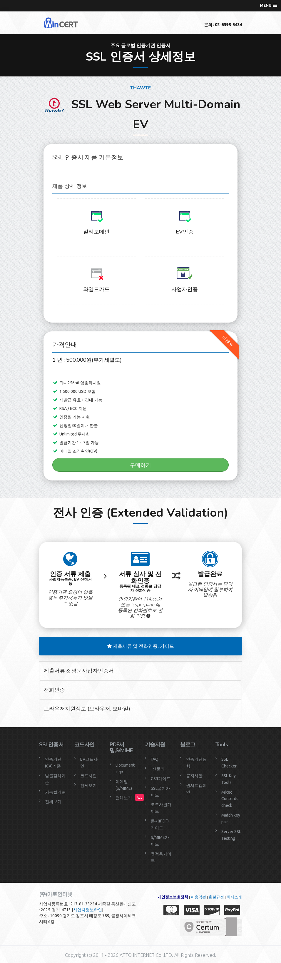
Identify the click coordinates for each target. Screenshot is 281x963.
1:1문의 (158, 769)
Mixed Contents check (229, 799)
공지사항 (194, 775)
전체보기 (53, 801)
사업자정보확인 (87, 909)
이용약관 (198, 896)
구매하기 (140, 465)
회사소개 (234, 896)
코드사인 (88, 775)
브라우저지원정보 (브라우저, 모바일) (87, 708)
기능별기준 (55, 792)
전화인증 (54, 689)
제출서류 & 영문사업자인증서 (79, 670)
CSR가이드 (160, 778)
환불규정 (216, 896)
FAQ (154, 759)
